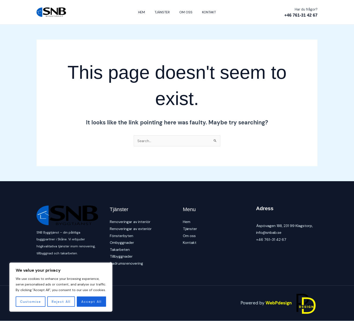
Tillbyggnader (121, 256)
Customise (30, 301)
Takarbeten (120, 249)
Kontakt (211, 12)
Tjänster (161, 12)
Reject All (61, 301)
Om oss (186, 12)
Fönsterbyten (121, 235)
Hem (139, 12)
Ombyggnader (122, 242)
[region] (60, 287)
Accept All (91, 301)
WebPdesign (291, 303)
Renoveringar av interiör (130, 221)
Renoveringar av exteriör (131, 228)
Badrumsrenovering (126, 263)
